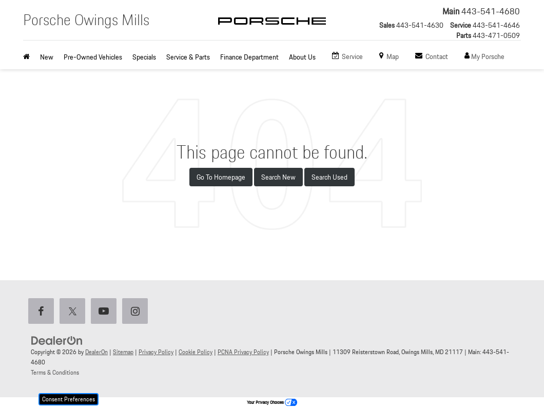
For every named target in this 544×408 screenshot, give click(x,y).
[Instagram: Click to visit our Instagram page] (137, 311)
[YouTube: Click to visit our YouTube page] (106, 311)
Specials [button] (144, 57)
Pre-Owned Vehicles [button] (93, 57)
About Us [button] (302, 57)
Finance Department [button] (249, 57)
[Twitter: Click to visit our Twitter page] (74, 311)
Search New (278, 177)
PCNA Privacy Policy (243, 352)
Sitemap (123, 352)
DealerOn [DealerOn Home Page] (96, 352)
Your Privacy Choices (272, 402)
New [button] (46, 57)
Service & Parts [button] (188, 57)
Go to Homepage (221, 177)
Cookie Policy (195, 352)
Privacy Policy (156, 352)
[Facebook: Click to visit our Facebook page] (43, 311)
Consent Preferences (68, 399)
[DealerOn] (57, 340)
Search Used (329, 177)
